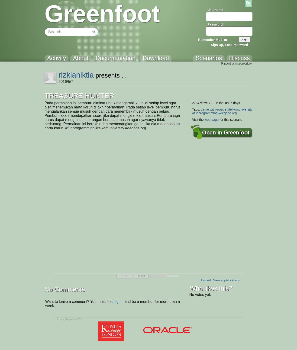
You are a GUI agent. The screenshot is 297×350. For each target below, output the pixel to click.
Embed (206, 280)
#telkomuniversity (239, 109)
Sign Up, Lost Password (229, 45)
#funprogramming (205, 113)
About (60, 319)
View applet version (226, 280)
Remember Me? (210, 40)
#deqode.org (228, 113)
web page (211, 119)
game (205, 109)
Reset (141, 276)
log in (118, 302)
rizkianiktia (76, 75)
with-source (218, 109)
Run (124, 276)
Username (215, 10)
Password (215, 24)
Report (226, 63)
